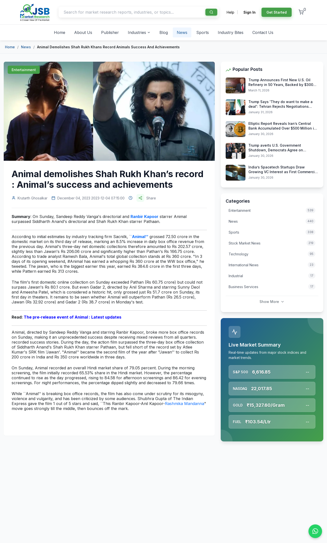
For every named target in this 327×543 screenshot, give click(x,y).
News (182, 32)
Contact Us (262, 32)
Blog (163, 32)
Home (59, 32)
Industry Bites (230, 32)
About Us (83, 32)
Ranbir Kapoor (144, 216)
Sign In (249, 12)
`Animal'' (139, 236)
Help (230, 12)
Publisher (110, 32)
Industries (139, 32)
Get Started (276, 12)
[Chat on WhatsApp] (315, 531)
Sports (202, 32)
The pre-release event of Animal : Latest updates (72, 317)
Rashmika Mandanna (184, 403)
